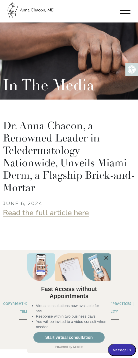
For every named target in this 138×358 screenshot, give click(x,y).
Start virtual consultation (69, 337)
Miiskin (78, 347)
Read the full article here (46, 213)
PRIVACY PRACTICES (114, 303)
